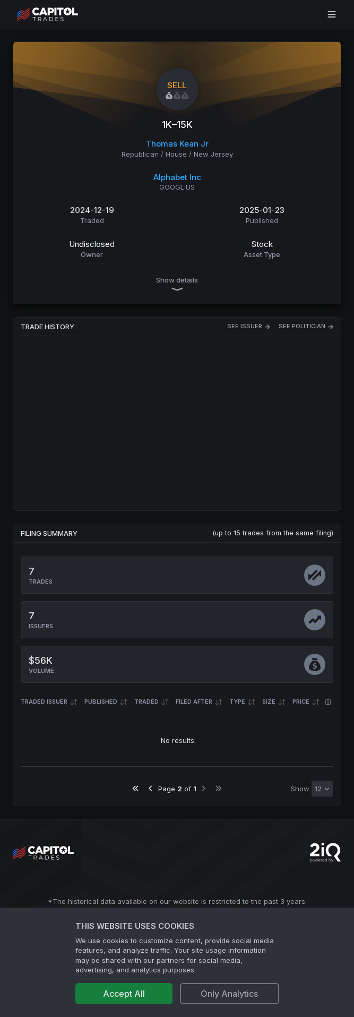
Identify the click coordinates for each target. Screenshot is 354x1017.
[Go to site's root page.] (59, 14)
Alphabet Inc (177, 177)
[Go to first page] (135, 788)
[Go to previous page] (150, 788)
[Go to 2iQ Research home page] (325, 852)
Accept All (124, 993)
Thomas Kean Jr (177, 144)
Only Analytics (229, 993)
